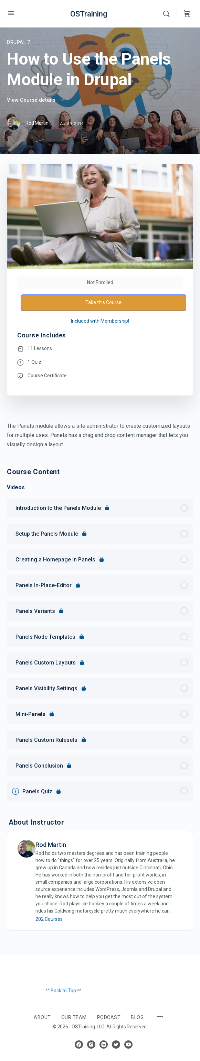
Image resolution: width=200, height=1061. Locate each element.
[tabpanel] (100, 435)
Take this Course (103, 302)
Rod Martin (50, 844)
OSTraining (88, 14)
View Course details (36, 100)
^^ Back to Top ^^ (63, 990)
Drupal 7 (18, 42)
